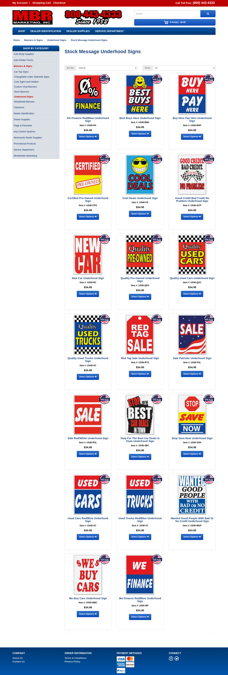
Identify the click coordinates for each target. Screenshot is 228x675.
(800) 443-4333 (204, 3)
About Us (17, 658)
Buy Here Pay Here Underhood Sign (192, 120)
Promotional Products (25, 143)
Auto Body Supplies (24, 54)
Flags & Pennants (23, 125)
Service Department (109, 31)
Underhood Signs (23, 96)
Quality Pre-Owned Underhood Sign (140, 280)
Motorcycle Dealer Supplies (28, 137)
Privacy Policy (72, 661)
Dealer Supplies (78, 31)
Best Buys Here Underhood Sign (140, 118)
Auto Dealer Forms (23, 60)
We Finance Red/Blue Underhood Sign (140, 600)
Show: (148, 68)
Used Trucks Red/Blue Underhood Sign (140, 520)
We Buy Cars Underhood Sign (88, 598)
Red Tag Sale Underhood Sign (140, 358)
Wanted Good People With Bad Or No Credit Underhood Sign (192, 520)
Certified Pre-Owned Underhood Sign (88, 200)
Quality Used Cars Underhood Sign (192, 278)
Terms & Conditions (76, 658)
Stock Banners (21, 91)
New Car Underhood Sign (88, 278)
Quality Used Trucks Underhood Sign (88, 360)
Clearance (19, 107)
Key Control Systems (24, 131)
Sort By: (70, 68)
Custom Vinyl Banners (25, 86)
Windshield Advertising (25, 155)
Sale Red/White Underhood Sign (88, 438)
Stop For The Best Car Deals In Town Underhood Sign (140, 440)
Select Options (88, 136)
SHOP (21, 31)
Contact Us (18, 661)
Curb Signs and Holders (26, 81)
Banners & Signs (23, 66)
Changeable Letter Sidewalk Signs (32, 76)
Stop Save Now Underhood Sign (192, 438)
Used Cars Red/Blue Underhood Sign (88, 520)
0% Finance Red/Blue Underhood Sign (88, 120)
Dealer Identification (45, 31)
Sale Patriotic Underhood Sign (192, 358)
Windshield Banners (24, 101)
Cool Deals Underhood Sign (140, 198)
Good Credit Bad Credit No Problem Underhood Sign (192, 200)
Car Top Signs (21, 71)
